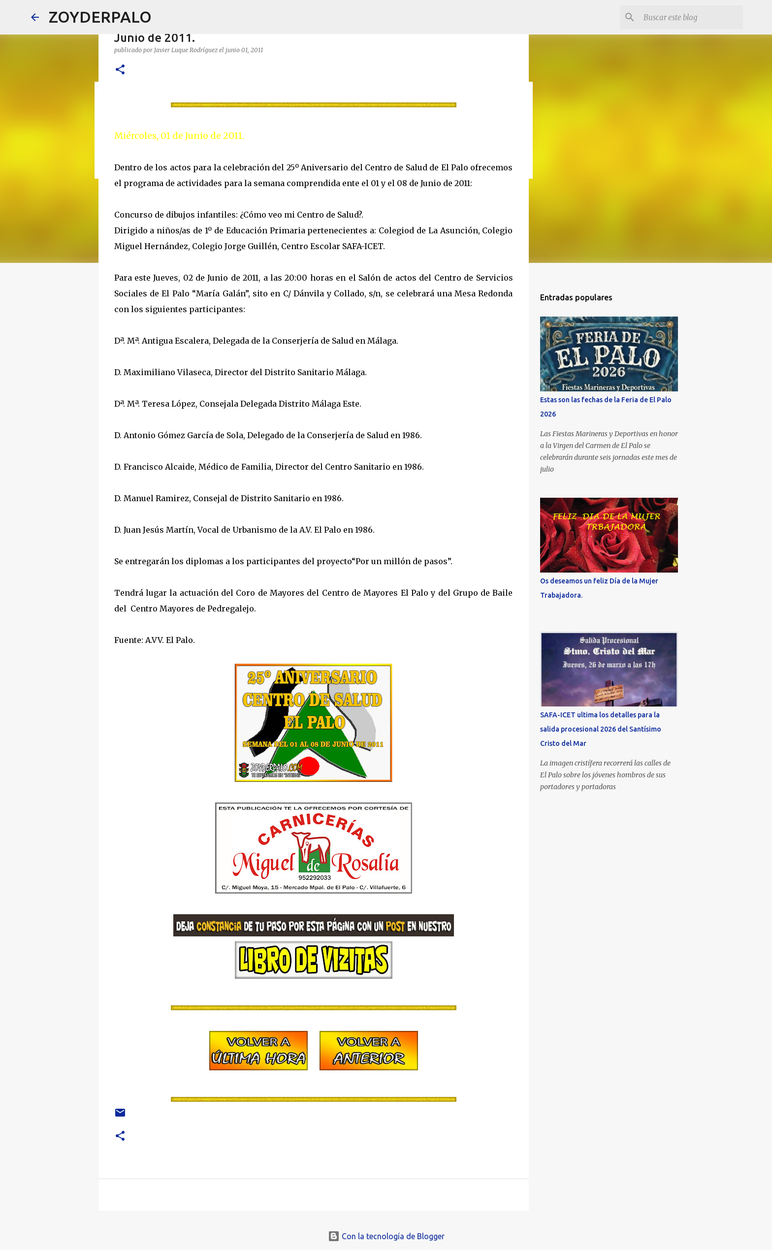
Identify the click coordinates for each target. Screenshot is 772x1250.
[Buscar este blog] (691, 17)
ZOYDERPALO (100, 17)
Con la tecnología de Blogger (386, 1236)
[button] (120, 70)
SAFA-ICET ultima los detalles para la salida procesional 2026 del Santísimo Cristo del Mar (600, 729)
